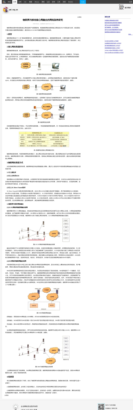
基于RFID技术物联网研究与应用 (113, 29)
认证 (48, 2)
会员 (131, 2)
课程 (43, 2)
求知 (9, 2)
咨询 (53, 2)
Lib (25, 2)
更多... (130, 34)
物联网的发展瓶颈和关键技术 (112, 32)
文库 (20, 2)
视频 (30, 2)
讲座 (64, 2)
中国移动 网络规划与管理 (111, 20)
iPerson (37, 2)
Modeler (70, 2)
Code (82, 2)
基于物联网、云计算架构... (112, 27)
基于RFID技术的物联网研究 (112, 25)
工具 (58, 2)
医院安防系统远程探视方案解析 (113, 22)
